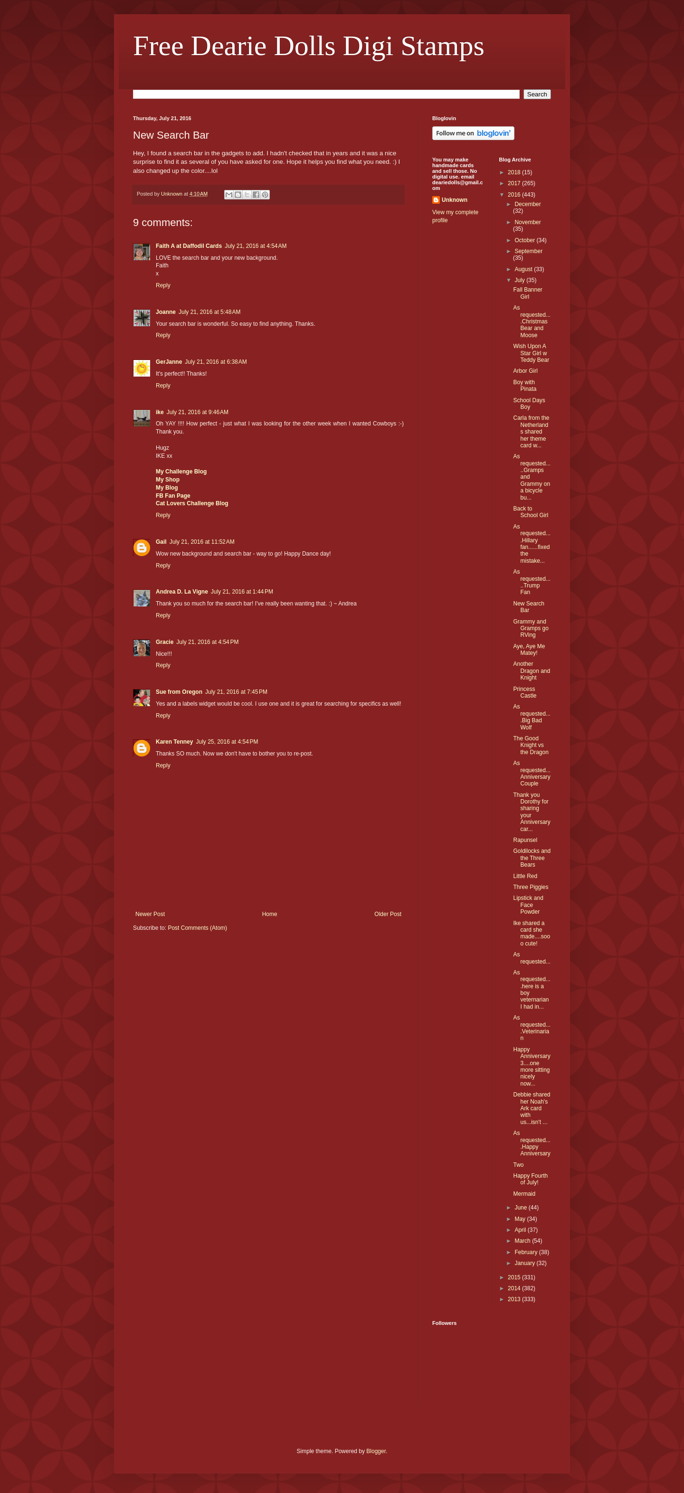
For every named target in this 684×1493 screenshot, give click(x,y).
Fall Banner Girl (527, 293)
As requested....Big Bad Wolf (531, 716)
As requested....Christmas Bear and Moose (531, 321)
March (523, 1241)
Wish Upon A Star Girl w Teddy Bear (531, 353)
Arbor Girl (525, 371)
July (520, 280)
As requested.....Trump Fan (531, 581)
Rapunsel (525, 840)
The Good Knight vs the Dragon (530, 745)
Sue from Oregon (179, 692)
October (525, 240)
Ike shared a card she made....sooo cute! (531, 933)
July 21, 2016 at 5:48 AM (209, 312)
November (527, 222)
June (521, 1207)
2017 (515, 183)
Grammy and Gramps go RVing (530, 628)
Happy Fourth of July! (530, 1179)
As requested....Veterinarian (531, 1027)
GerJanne (169, 362)
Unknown (454, 200)
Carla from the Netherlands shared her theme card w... (531, 432)
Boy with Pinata (524, 385)
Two (518, 1165)
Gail (161, 542)
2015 (515, 1277)
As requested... (531, 957)
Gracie (164, 642)
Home (269, 914)
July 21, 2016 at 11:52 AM (202, 542)
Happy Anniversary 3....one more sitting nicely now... (531, 1066)
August (524, 269)
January (525, 1263)
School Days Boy (529, 403)
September (528, 251)
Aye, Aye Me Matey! (529, 649)
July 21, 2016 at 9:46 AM (197, 412)
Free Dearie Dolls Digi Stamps (308, 45)
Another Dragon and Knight (531, 671)
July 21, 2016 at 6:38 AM (216, 362)
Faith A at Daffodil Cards (189, 246)
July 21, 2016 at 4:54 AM (255, 246)
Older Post (387, 914)
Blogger (376, 1451)
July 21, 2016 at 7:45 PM (236, 692)
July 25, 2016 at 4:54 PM (227, 741)
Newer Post (150, 914)
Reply (163, 285)
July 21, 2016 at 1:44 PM (242, 591)
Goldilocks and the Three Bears (532, 858)
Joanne (166, 312)
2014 (515, 1288)
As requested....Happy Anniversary (531, 1143)
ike (160, 412)
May (520, 1219)
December (527, 204)
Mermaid (524, 1194)
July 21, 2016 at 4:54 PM (207, 642)
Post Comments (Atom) (197, 928)
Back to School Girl (530, 512)
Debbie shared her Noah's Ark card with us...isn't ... (531, 1108)
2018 (515, 172)
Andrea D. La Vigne (182, 591)
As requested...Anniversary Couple (531, 773)
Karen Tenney (174, 741)
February (526, 1252)
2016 (515, 194)
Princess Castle (524, 692)
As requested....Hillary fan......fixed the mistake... (531, 543)
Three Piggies (530, 887)
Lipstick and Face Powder (528, 905)
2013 (515, 1299)
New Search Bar (528, 607)
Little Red (525, 876)
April (520, 1230)
